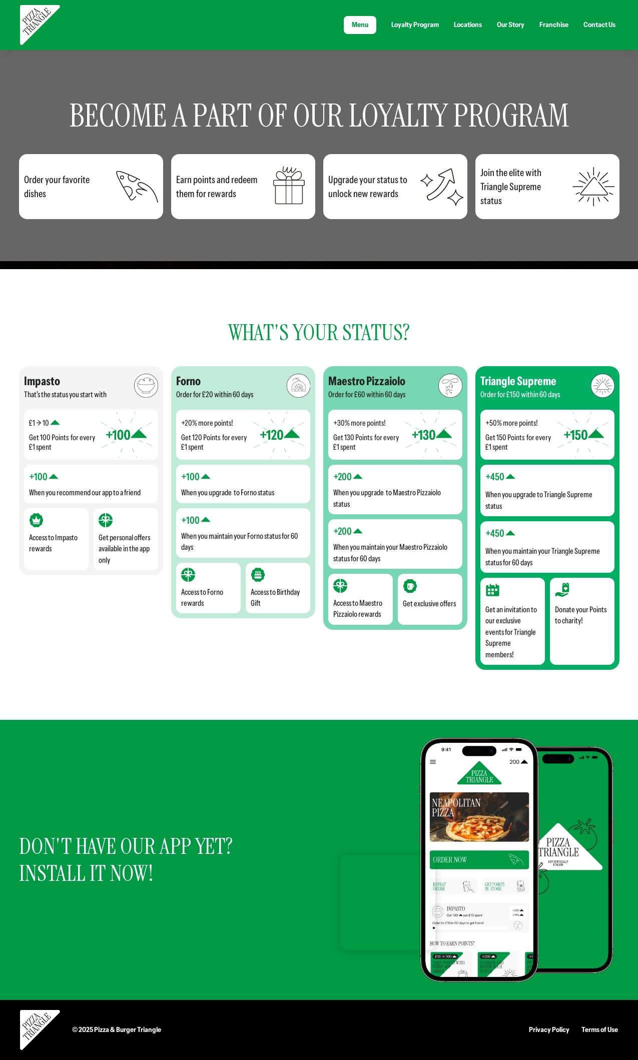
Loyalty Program (415, 24)
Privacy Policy (549, 1029)
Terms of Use (599, 1029)
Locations (468, 24)
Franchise (553, 24)
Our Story (510, 24)
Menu (360, 24)
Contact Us (599, 24)
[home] (40, 25)
